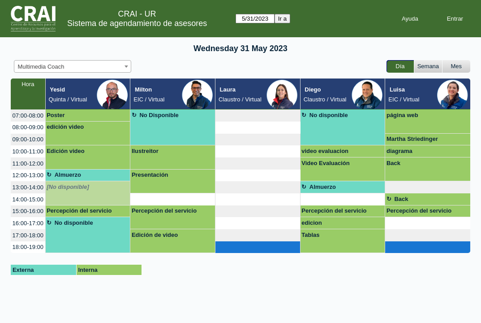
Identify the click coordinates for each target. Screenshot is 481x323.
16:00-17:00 (28, 223)
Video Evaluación (325, 163)
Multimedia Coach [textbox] (41, 66)
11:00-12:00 (28, 163)
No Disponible (158, 115)
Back (393, 163)
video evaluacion (324, 151)
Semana (428, 66)
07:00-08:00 (28, 115)
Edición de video (155, 234)
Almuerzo (68, 174)
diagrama (399, 151)
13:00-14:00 (28, 187)
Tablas (310, 234)
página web (402, 115)
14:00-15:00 (28, 199)
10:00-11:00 (28, 151)
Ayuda (410, 18)
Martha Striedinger (412, 138)
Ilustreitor (145, 151)
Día (399, 66)
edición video (65, 126)
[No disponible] (68, 186)
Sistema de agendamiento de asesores (137, 23)
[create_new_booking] (257, 115)
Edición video (66, 151)
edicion (311, 222)
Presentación (150, 174)
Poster (55, 115)
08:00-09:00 (28, 127)
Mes (456, 66)
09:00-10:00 (28, 139)
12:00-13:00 (28, 175)
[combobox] (72, 66)
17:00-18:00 (28, 235)
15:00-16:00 (28, 211)
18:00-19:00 (28, 247)
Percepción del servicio (79, 210)
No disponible (328, 115)
